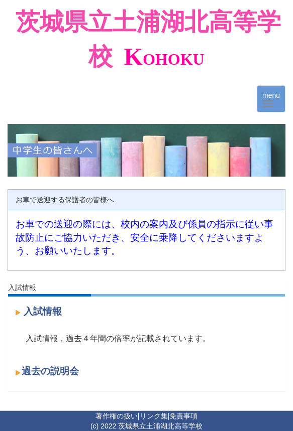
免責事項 (183, 416)
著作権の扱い (116, 416)
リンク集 (154, 416)
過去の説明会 (50, 371)
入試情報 (43, 311)
